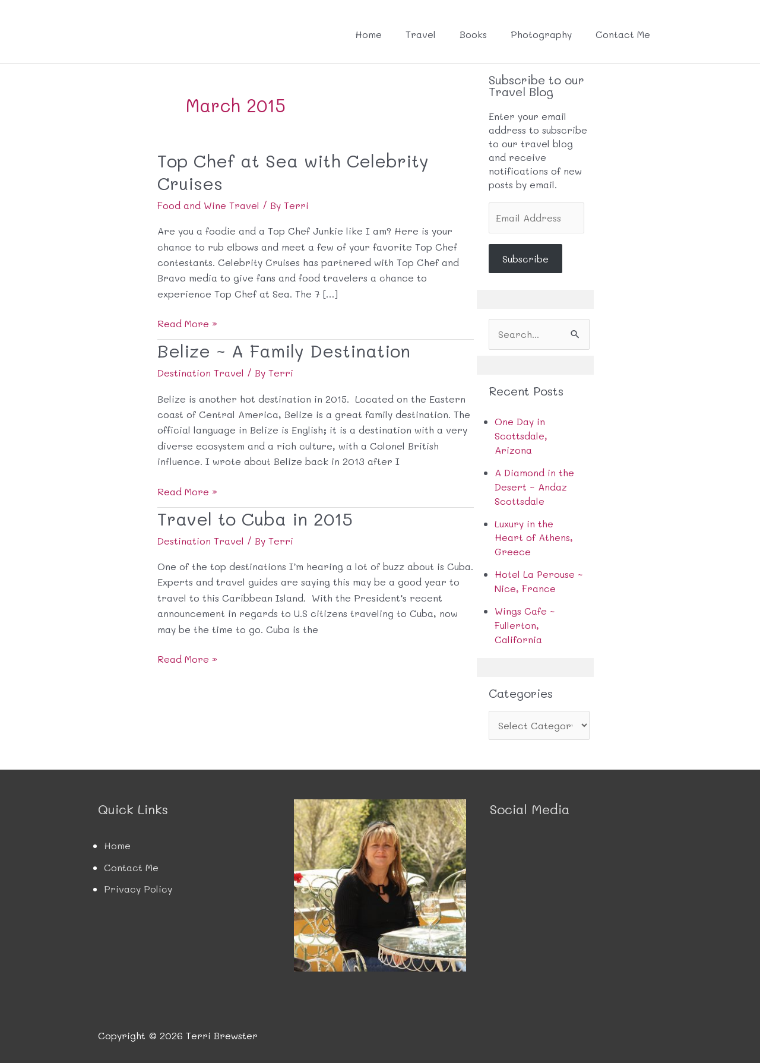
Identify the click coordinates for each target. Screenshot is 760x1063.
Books (473, 34)
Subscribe (525, 258)
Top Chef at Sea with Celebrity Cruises (294, 171)
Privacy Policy (138, 882)
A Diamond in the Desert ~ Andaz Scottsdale (534, 485)
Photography (541, 34)
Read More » (187, 322)
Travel (421, 34)
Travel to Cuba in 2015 (255, 516)
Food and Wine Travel (208, 204)
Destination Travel (200, 371)
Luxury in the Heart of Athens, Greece (534, 534)
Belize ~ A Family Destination (284, 348)
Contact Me (623, 34)
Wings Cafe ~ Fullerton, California (525, 619)
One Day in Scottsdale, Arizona (521, 435)
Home (368, 34)
